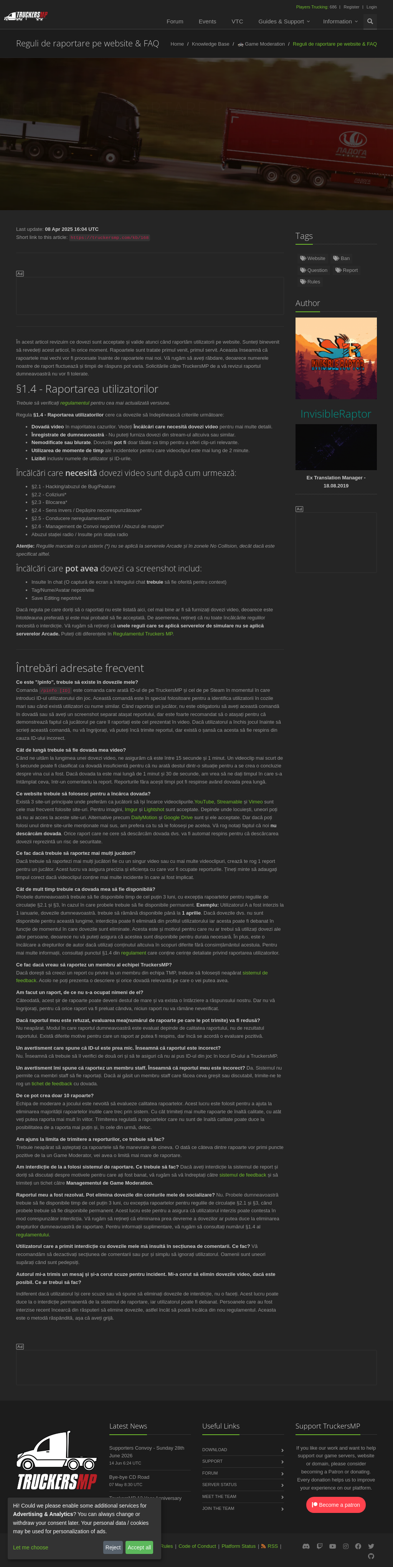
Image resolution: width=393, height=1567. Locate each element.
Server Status (219, 1484)
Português (351, 142)
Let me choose (30, 1547)
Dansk (217, 158)
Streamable (229, 802)
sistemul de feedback (243, 1175)
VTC (237, 21)
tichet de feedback (51, 1083)
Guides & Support (281, 21)
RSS (273, 1546)
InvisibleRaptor (216, 126)
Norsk (136, 142)
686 (317, 7)
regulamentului (32, 1235)
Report (346, 270)
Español (169, 142)
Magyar (358, 158)
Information (337, 21)
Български (254, 158)
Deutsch (71, 142)
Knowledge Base (211, 44)
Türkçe (105, 142)
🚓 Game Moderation (261, 44)
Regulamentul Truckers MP (142, 634)
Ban (341, 258)
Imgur (131, 809)
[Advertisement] (150, 294)
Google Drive (178, 817)
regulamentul (74, 403)
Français (313, 142)
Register (351, 7)
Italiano (103, 158)
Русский (277, 142)
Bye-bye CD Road (129, 1477)
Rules (310, 282)
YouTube (204, 802)
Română (34, 158)
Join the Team (218, 1508)
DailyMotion (144, 817)
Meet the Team (219, 1496)
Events (207, 21)
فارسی (325, 158)
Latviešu (292, 158)
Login (372, 7)
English (37, 142)
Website (312, 258)
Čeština (69, 158)
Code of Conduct (197, 1546)
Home (177, 44)
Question (314, 270)
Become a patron (336, 1505)
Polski (245, 142)
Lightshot (154, 809)
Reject (113, 1547)
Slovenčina (140, 158)
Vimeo (256, 802)
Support (212, 1461)
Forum (175, 21)
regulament (133, 953)
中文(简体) (181, 158)
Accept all (139, 1547)
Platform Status (238, 1546)
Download (214, 1449)
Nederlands (208, 142)
